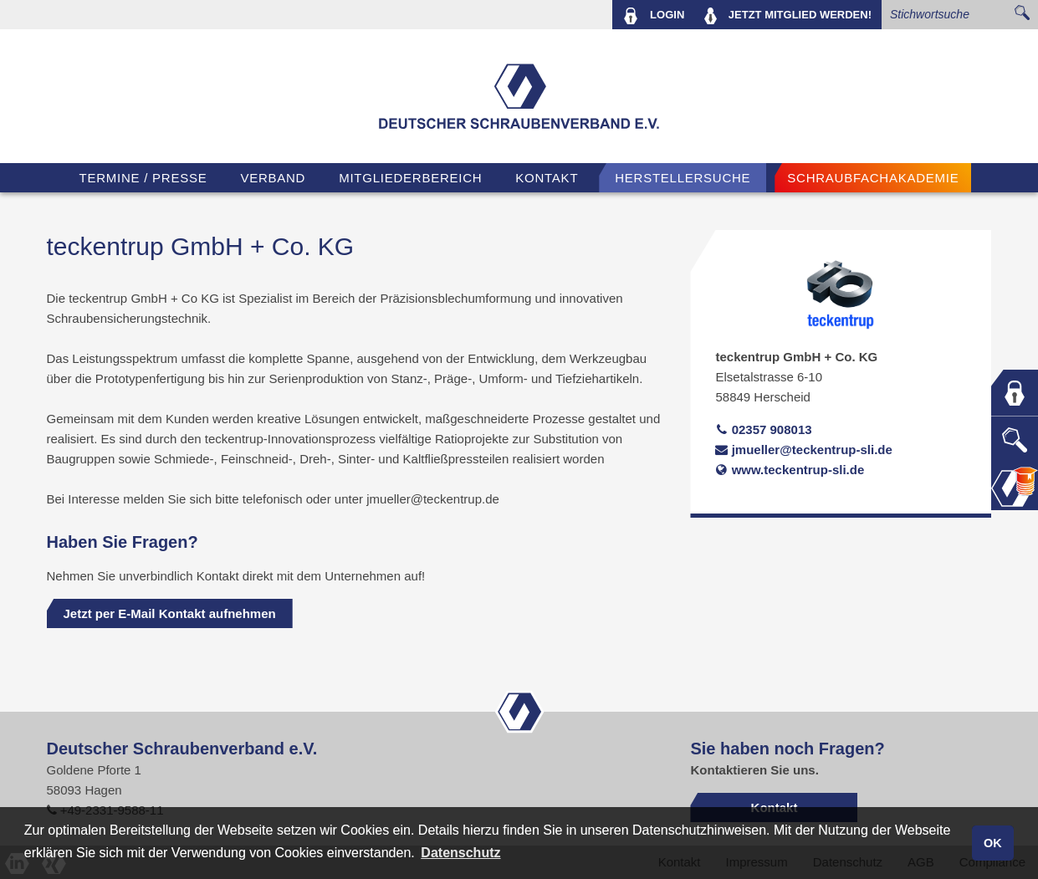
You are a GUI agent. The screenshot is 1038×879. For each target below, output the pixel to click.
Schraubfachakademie (873, 178)
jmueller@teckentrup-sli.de (803, 449)
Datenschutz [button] (460, 853)
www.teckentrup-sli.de (789, 469)
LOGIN (653, 16)
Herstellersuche (682, 178)
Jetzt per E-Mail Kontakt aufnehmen (170, 613)
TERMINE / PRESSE (143, 178)
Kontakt (546, 178)
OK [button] (993, 843)
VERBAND (272, 178)
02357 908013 (763, 429)
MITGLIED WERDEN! (788, 16)
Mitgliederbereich (410, 178)
